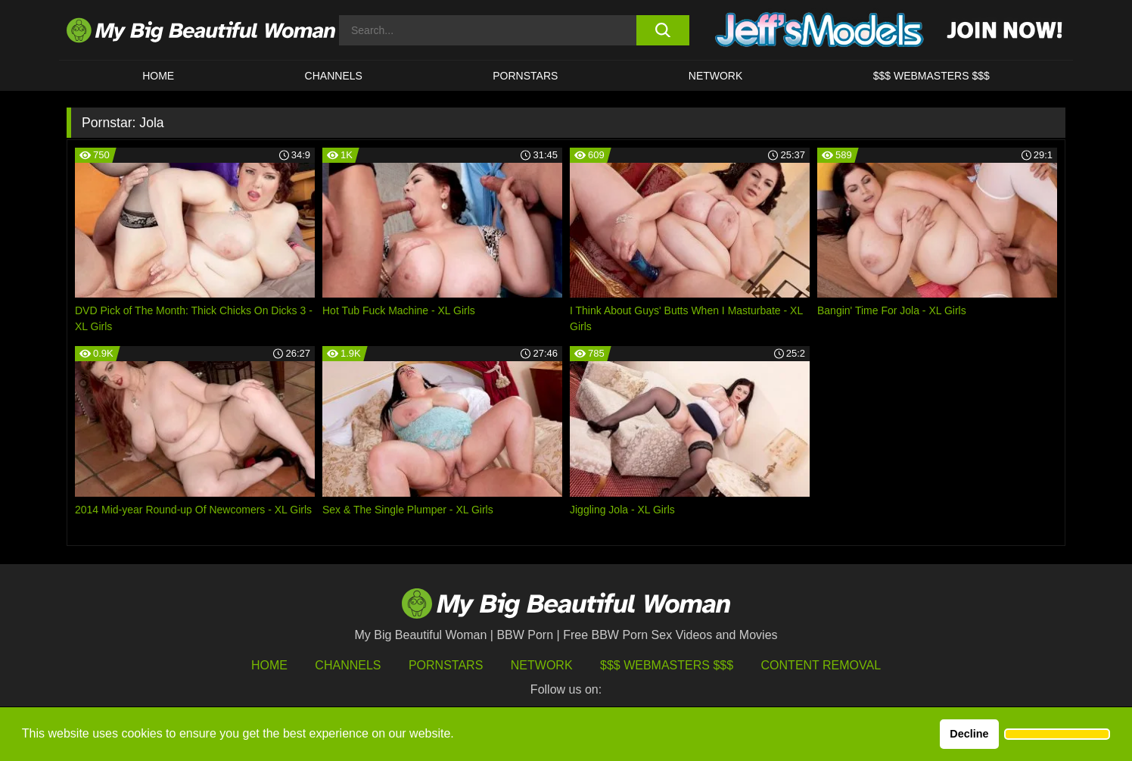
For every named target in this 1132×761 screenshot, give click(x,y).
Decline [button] (969, 734)
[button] (1057, 734)
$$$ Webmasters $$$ (666, 665)
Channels (348, 665)
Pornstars (525, 76)
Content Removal (821, 665)
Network (716, 76)
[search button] (662, 30)
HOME (158, 76)
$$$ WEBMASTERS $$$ (931, 76)
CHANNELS (333, 76)
